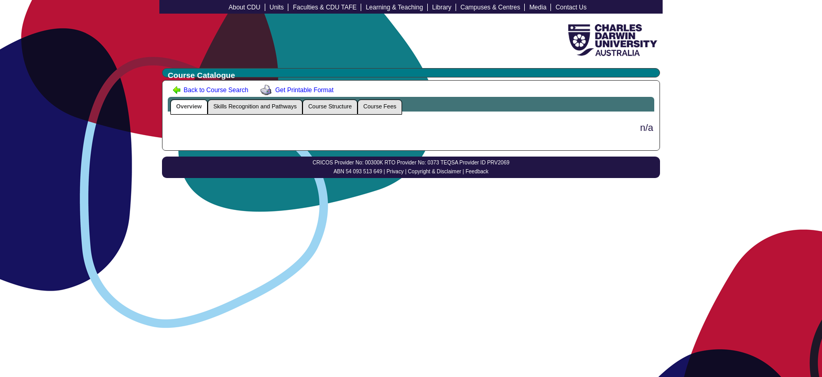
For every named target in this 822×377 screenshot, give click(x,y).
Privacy (395, 171)
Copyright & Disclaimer (434, 171)
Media (538, 7)
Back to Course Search (210, 90)
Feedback (477, 171)
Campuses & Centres (490, 7)
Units (276, 7)
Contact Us (571, 7)
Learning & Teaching (394, 7)
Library (441, 7)
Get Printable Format (295, 90)
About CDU (245, 7)
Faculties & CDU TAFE (325, 7)
